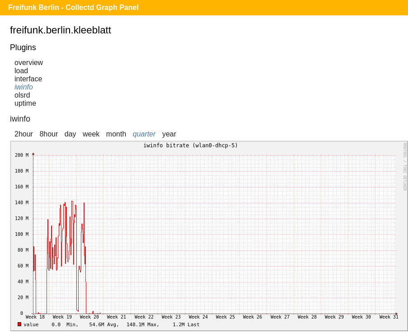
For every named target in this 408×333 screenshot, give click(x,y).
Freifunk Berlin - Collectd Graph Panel (73, 7)
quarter (144, 134)
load (21, 71)
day (70, 134)
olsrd (22, 95)
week (91, 134)
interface (28, 79)
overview (28, 62)
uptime (25, 103)
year (169, 134)
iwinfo (23, 87)
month (116, 134)
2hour (23, 134)
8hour (48, 134)
